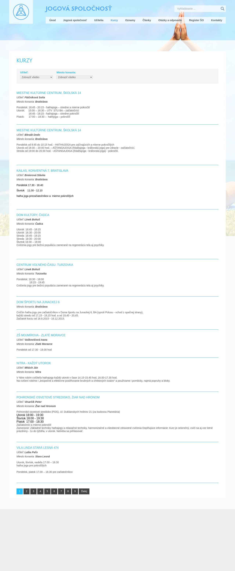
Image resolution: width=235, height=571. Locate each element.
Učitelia (98, 20)
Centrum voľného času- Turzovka (45, 264)
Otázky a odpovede (170, 20)
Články (146, 20)
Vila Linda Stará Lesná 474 (38, 447)
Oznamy (130, 20)
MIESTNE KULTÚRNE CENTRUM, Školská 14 (49, 92)
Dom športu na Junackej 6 (38, 302)
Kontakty (216, 20)
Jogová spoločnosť (79, 8)
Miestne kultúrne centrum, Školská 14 (49, 130)
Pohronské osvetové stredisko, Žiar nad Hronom (58, 397)
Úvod (52, 20)
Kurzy (114, 20)
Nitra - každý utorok (34, 363)
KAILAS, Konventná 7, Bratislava (42, 170)
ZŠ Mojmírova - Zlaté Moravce (41, 335)
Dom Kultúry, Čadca (33, 215)
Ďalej (84, 491)
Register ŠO (196, 20)
